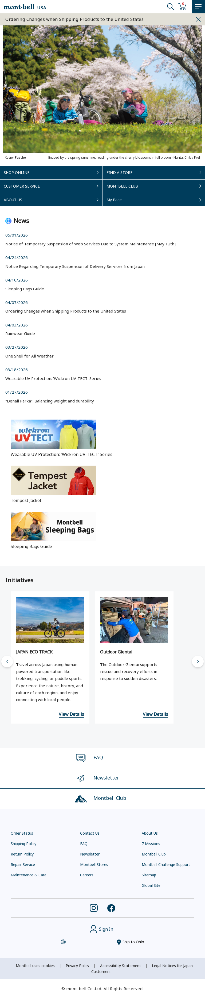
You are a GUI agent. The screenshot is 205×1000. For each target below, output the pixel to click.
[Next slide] (198, 661)
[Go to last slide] (7, 661)
